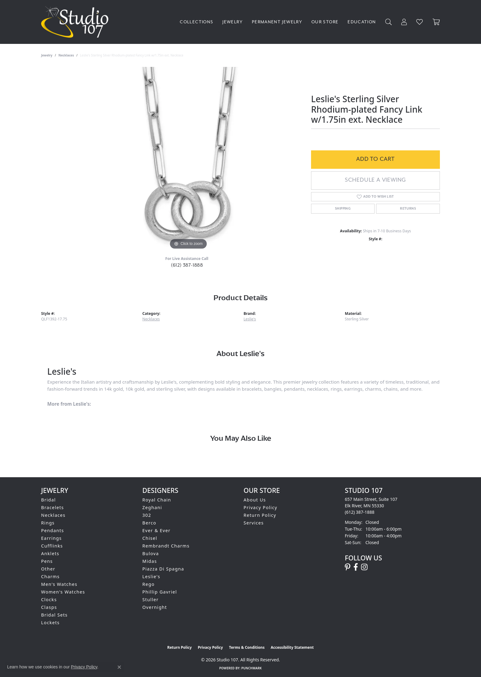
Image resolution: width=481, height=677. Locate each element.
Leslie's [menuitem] (151, 576)
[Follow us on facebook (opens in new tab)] (355, 567)
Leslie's (250, 319)
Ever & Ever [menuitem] (156, 530)
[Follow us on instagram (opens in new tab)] (364, 567)
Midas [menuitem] (149, 561)
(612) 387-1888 (187, 265)
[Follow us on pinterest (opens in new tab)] (347, 567)
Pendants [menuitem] (52, 530)
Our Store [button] (324, 22)
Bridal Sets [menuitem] (54, 615)
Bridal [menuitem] (48, 500)
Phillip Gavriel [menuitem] (159, 592)
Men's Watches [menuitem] (59, 584)
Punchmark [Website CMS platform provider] (251, 668)
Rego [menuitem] (148, 584)
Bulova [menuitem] (150, 553)
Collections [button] (196, 22)
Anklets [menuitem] (50, 553)
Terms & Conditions (247, 647)
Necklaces (66, 55)
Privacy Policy (260, 507)
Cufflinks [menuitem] (52, 546)
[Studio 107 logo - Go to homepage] (76, 22)
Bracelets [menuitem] (52, 507)
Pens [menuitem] (47, 561)
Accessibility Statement (292, 647)
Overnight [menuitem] (154, 607)
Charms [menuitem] (50, 576)
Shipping (343, 209)
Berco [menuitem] (149, 523)
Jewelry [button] (232, 22)
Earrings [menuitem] (51, 538)
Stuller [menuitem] (150, 599)
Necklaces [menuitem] (53, 515)
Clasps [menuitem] (49, 607)
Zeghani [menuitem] (152, 507)
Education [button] (362, 22)
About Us (255, 500)
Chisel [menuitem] (149, 538)
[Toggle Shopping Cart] (436, 21)
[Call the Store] (360, 512)
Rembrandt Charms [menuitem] (166, 546)
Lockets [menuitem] (50, 622)
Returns (408, 209)
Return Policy (260, 515)
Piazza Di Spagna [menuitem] (163, 569)
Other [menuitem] (48, 569)
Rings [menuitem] (48, 523)
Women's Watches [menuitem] (63, 592)
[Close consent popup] (119, 667)
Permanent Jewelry (277, 22)
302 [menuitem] (146, 515)
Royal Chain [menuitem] (156, 500)
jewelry (46, 55)
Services (254, 523)
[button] (388, 21)
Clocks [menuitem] (49, 599)
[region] (188, 159)
